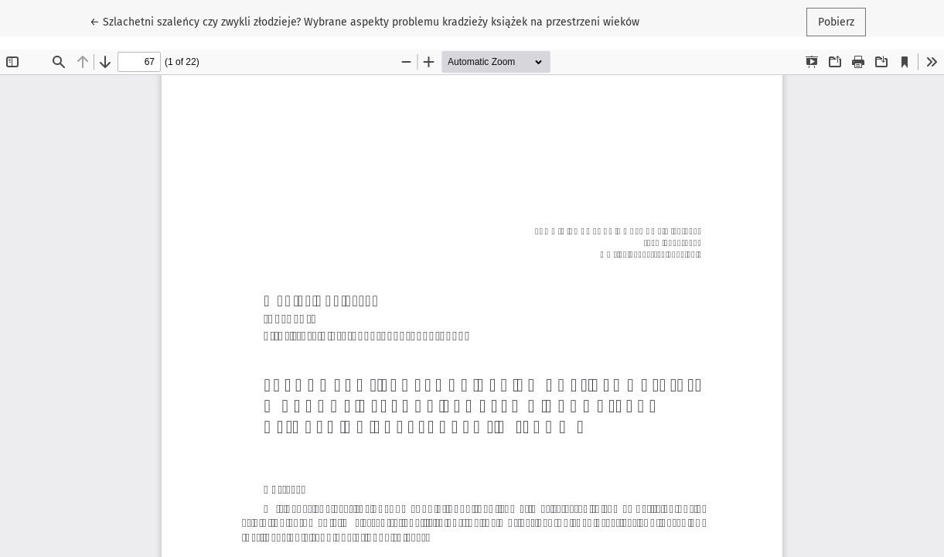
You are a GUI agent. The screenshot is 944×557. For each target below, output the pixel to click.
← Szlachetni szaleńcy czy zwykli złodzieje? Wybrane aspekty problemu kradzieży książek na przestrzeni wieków (364, 21)
